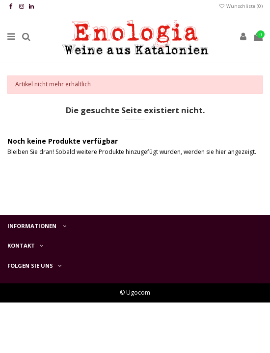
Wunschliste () (240, 6)
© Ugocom (135, 292)
